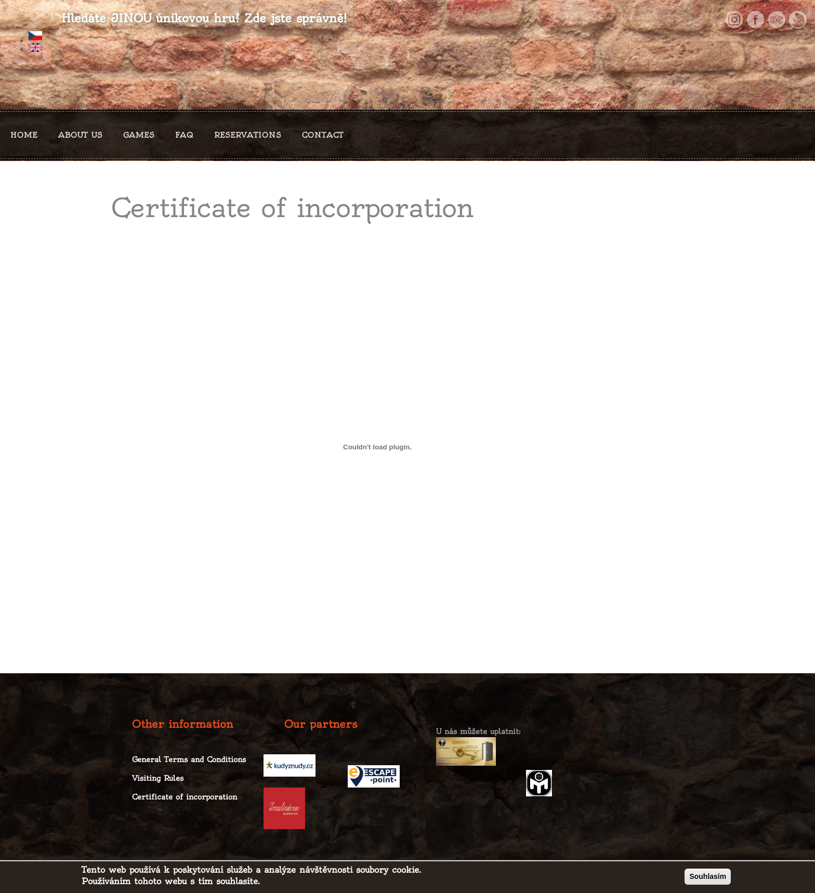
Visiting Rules (157, 778)
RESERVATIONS (247, 135)
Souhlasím (707, 879)
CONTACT (323, 135)
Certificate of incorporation (184, 797)
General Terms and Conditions (189, 759)
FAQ (184, 135)
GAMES (138, 135)
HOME (23, 135)
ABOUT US (80, 135)
